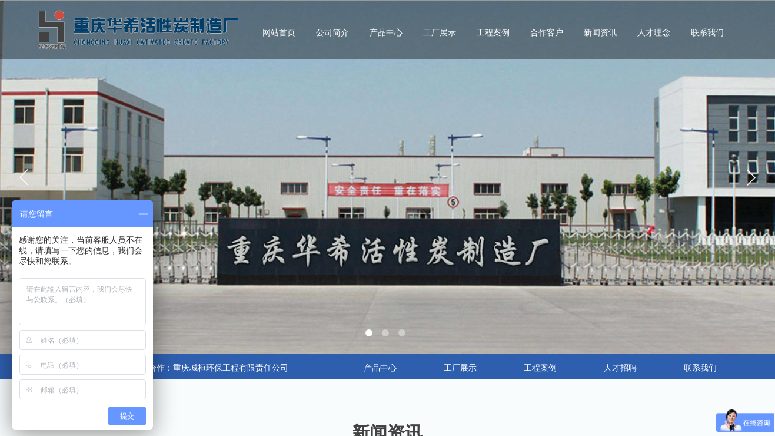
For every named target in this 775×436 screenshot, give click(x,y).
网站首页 (278, 32)
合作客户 (546, 32)
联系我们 (707, 32)
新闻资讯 (600, 32)
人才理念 (653, 32)
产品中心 (386, 32)
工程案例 (493, 32)
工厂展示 (439, 32)
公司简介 (332, 32)
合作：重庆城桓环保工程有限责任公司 (218, 368)
